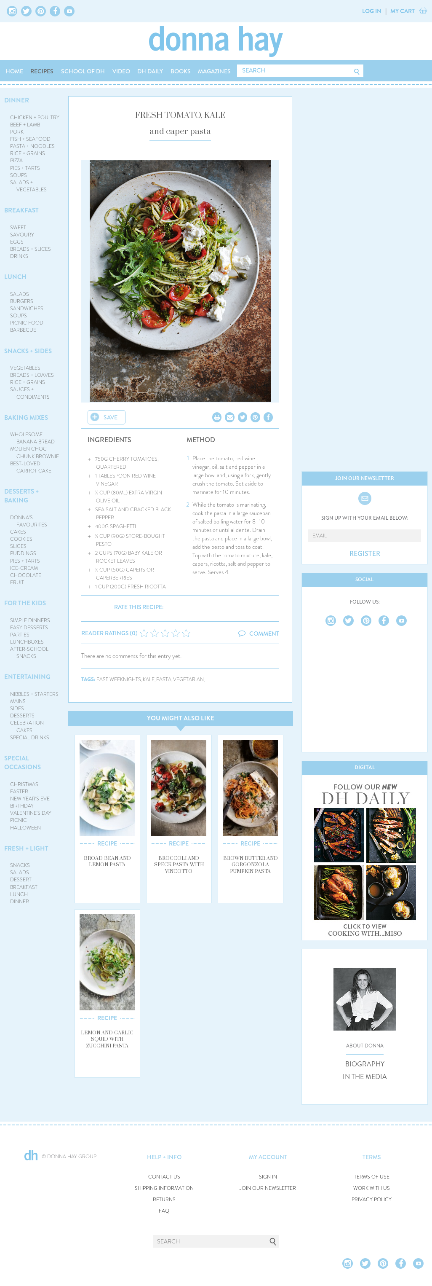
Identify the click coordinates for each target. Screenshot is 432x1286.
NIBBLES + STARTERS (34, 694)
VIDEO (121, 71)
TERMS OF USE (371, 1177)
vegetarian (188, 679)
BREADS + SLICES (30, 249)
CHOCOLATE (25, 575)
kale (149, 679)
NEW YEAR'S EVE (30, 799)
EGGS (17, 242)
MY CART (402, 11)
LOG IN (371, 11)
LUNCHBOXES (27, 642)
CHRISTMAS (24, 784)
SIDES (17, 708)
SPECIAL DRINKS (29, 737)
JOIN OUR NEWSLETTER (268, 1188)
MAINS (18, 701)
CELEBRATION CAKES (27, 726)
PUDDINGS (23, 553)
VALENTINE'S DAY (30, 813)
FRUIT (17, 582)
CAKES (18, 532)
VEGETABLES (25, 368)
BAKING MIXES (26, 417)
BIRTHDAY (22, 806)
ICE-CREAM (24, 568)
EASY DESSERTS (29, 627)
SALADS (19, 294)
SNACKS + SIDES (28, 351)
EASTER (19, 791)
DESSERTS (22, 716)
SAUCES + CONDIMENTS (30, 393)
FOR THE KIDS (25, 603)
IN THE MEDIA (365, 1077)
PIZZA (16, 160)
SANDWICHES (26, 308)
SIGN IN (268, 1177)
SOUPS (18, 175)
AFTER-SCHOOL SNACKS (29, 652)
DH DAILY (150, 71)
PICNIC (18, 820)
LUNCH (15, 277)
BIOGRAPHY (364, 1064)
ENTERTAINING (27, 677)
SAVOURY (22, 235)
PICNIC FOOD (26, 323)
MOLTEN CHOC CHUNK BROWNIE (34, 452)
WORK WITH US (371, 1188)
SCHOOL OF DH (83, 71)
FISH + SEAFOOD (30, 139)
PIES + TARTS (25, 168)
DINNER (16, 100)
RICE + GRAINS (27, 153)
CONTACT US (164, 1177)
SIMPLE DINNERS (30, 620)
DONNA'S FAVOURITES (29, 521)
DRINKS (19, 256)
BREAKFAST (21, 210)
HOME (14, 71)
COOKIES (21, 539)
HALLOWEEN (25, 828)
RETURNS (164, 1199)
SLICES (18, 546)
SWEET (18, 227)
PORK (17, 132)
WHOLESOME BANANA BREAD (32, 438)
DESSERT (21, 879)
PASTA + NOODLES (32, 146)
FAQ (164, 1211)
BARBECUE (23, 330)
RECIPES (41, 71)
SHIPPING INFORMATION (164, 1188)
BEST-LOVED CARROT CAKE (31, 467)
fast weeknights (118, 679)
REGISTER (364, 553)
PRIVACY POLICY (372, 1199)
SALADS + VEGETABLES (28, 186)
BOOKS (181, 71)
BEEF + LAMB (25, 125)
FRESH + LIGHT (26, 848)
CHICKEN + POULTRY (34, 117)
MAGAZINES (214, 71)
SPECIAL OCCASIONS (22, 763)
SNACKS (20, 865)
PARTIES (19, 635)
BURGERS (21, 301)
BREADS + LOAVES (32, 375)
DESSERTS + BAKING (21, 496)
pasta (163, 679)
